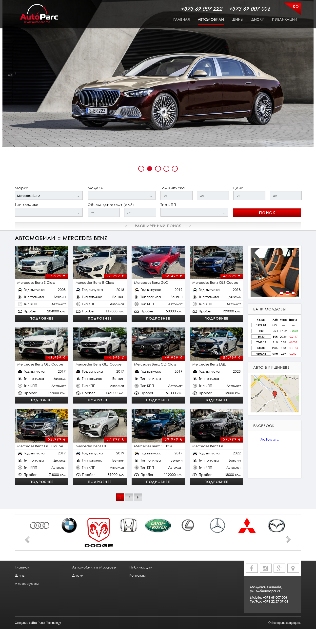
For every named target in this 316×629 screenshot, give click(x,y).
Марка (22, 188)
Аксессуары (27, 583)
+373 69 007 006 (249, 9)
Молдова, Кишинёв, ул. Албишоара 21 (266, 589)
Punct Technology (49, 623)
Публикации (284, 19)
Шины (237, 19)
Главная (181, 19)
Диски (257, 19)
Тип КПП (168, 205)
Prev (27, 539)
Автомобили (211, 19)
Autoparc (269, 439)
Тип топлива (27, 205)
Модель (95, 188)
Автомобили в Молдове (94, 567)
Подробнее (42, 318)
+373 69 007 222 (201, 9)
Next (288, 539)
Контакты (137, 575)
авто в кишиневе (271, 367)
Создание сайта (26, 623)
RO (296, 6)
